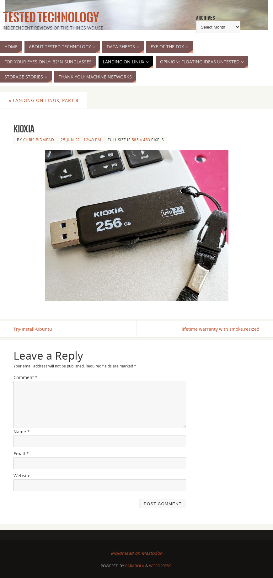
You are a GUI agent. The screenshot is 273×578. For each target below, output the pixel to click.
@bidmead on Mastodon (137, 553)
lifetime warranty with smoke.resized (221, 329)
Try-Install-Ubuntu (32, 329)
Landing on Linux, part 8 (43, 100)
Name (21, 432)
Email (21, 454)
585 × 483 (141, 139)
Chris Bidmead (38, 139)
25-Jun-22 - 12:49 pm (81, 139)
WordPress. (160, 566)
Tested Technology (49, 18)
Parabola (134, 566)
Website (21, 476)
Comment (25, 377)
